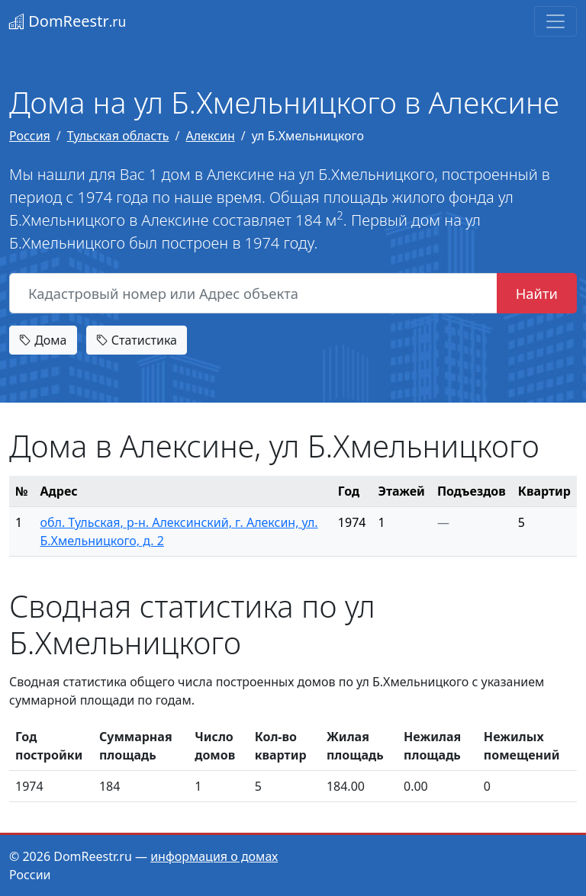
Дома (43, 340)
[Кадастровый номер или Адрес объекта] (253, 293)
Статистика (136, 340)
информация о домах (214, 856)
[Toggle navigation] (555, 21)
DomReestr (67, 21)
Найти (537, 293)
